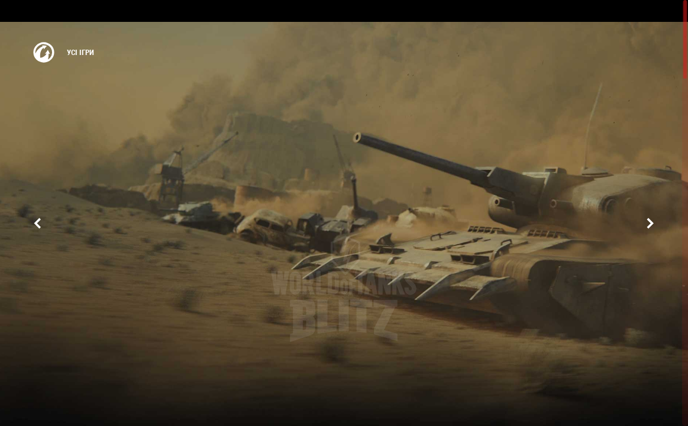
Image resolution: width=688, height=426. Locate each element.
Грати (344, 327)
